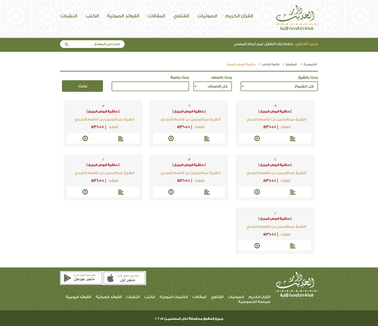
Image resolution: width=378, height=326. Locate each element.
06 (189, 106)
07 (275, 106)
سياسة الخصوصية (254, 302)
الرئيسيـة (310, 64)
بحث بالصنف (221, 78)
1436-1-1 (269, 127)
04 (275, 160)
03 (189, 160)
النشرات (68, 16)
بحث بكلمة (179, 78)
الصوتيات (207, 16)
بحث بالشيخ (308, 78)
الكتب (92, 16)
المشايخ (291, 64)
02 (102, 160)
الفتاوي (181, 16)
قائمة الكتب (270, 64)
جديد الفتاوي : (306, 44)
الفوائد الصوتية (123, 16)
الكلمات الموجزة (174, 297)
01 (275, 213)
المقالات (156, 16)
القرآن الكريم (239, 16)
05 (102, 106)
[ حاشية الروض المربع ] (275, 111)
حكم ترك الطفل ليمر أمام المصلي (276, 44)
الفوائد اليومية (78, 297)
